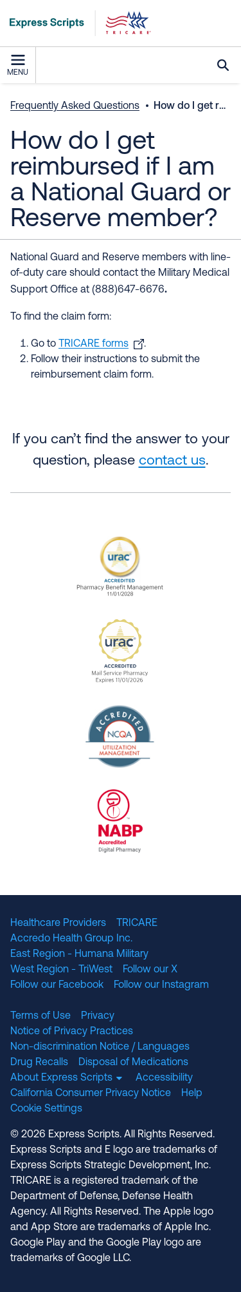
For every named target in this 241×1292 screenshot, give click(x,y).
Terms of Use (40, 1016)
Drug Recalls (39, 1062)
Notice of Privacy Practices (71, 1032)
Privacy (97, 1016)
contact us (172, 461)
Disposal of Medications (133, 1062)
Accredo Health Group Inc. (71, 939)
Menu (17, 66)
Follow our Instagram (161, 985)
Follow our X (150, 970)
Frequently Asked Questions (74, 106)
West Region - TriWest (61, 970)
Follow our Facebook (56, 985)
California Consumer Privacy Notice (90, 1093)
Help (191, 1093)
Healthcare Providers (58, 923)
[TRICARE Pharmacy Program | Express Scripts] (76, 23)
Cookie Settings (46, 1109)
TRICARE (136, 923)
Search (223, 65)
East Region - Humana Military (79, 954)
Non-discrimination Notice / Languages (100, 1047)
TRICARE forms (93, 344)
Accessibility (164, 1078)
